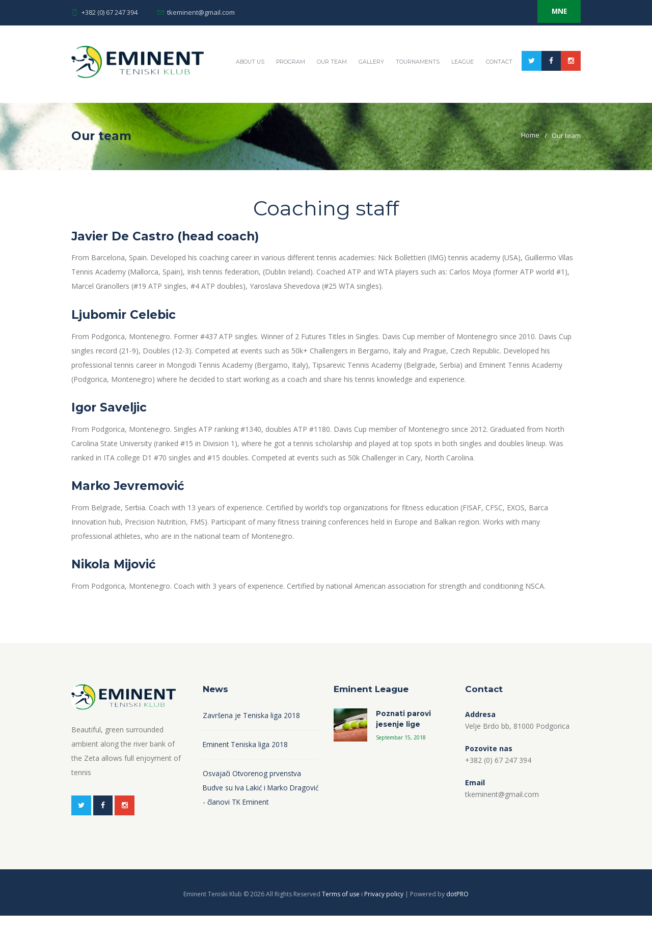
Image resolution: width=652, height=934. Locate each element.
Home (530, 153)
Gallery (429, 102)
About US (304, 102)
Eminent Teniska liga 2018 (246, 761)
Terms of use (341, 912)
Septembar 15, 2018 (402, 755)
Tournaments (477, 102)
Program (347, 102)
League (523, 102)
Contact (561, 102)
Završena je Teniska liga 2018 (252, 732)
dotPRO (457, 912)
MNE (555, 12)
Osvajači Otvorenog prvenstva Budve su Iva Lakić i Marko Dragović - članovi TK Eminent (253, 805)
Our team (389, 102)
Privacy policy (384, 912)
